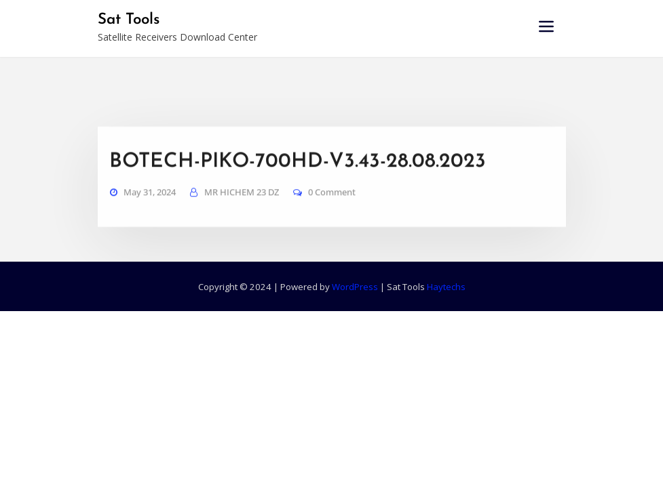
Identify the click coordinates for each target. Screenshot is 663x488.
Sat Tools (128, 20)
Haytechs (446, 287)
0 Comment (332, 204)
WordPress (355, 287)
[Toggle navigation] (546, 26)
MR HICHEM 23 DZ (241, 204)
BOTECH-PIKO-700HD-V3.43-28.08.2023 (297, 174)
